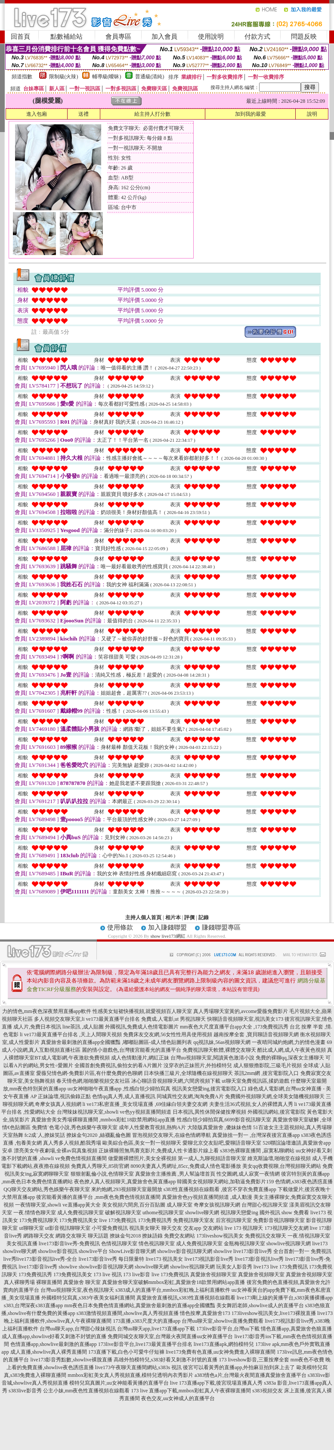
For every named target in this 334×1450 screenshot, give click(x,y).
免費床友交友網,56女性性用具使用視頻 (167, 1034)
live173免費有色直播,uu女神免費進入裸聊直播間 (220, 1352)
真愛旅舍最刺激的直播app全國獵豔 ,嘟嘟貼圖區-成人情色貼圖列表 (116, 1042)
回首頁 (20, 36)
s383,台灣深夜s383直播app (33, 1305)
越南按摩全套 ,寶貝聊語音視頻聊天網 (256, 1034)
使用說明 (211, 36)
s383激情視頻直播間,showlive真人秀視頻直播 (128, 1313)
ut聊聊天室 (31, 1228)
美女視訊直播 (21, 1244)
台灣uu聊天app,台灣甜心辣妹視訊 (77, 1329)
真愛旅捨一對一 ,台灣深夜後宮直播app (256, 1135)
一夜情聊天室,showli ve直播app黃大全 (58, 1205)
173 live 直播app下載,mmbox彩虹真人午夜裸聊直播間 (191, 1391)
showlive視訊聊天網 (288, 1244)
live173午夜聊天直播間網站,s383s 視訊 (138, 1367)
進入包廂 (36, 114)
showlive (222, 1251)
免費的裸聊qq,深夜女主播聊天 (290, 1058)
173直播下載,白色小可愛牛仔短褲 (126, 1352)
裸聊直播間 (49, 1282)
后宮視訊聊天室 (234, 1220)
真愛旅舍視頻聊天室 (213, 1274)
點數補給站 (66, 36)
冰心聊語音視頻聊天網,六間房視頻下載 (175, 1081)
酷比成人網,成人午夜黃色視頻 (291, 1050)
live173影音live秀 (38, 1267)
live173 (320, 1244)
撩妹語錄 (152, 1236)
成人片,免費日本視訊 (37, 1027)
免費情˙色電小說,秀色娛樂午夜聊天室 (75, 1127)
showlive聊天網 (202, 1213)
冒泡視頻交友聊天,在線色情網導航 (171, 1135)
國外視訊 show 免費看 (284, 1213)
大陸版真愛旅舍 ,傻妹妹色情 (219, 1127)
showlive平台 (93, 1251)
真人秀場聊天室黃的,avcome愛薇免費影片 (240, 1011)
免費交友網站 (179, 1236)
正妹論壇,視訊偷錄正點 (64, 1096)
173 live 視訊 (107, 1274)
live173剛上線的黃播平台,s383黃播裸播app (285, 1298)
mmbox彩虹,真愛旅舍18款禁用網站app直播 (196, 1282)
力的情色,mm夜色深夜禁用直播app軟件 (46, 1011)
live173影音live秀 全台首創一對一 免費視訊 (282, 1251)
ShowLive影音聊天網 (132, 1251)
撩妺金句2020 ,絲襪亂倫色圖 (98, 1135)
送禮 (83, 114)
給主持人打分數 (152, 114)
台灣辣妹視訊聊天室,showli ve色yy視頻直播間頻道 (114, 1112)
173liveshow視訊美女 (219, 1236)
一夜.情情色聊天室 (34, 1213)
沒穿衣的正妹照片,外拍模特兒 (198, 1065)
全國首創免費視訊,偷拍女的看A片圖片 (118, 1065)
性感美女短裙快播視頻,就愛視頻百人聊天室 (142, 1011)
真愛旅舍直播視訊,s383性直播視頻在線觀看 (185, 1298)
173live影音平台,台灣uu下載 (228, 1329)
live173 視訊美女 (164, 1259)
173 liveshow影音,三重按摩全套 (254, 1360)
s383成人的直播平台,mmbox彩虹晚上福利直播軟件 (172, 1290)
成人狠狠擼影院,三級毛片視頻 (267, 1065)
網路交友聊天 (71, 1236)
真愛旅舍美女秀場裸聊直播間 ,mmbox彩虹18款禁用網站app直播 (103, 1120)
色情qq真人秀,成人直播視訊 (123, 1096)
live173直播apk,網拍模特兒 (224, 1344)
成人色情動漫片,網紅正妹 (140, 1058)
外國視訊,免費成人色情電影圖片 (142, 1027)
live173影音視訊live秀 (259, 1259)
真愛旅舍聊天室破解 (125, 1282)
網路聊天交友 (38, 1236)
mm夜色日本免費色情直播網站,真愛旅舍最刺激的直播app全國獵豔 (139, 1305)
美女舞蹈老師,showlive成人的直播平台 (259, 1305)
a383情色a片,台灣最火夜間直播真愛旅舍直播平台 (250, 1375)
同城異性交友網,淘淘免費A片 (190, 1096)
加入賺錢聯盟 (167, 927)
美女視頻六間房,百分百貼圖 (133, 1205)
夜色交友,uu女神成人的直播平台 (178, 1398)
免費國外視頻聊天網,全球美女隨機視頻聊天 (275, 1096)
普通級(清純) (149, 77)
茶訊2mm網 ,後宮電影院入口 (266, 1073)
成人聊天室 (179, 1205)
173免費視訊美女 (78, 1220)
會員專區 (118, 36)
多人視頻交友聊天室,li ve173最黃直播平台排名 (87, 1019)
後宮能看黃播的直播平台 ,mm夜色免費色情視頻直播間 (98, 1197)
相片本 (173, 917)
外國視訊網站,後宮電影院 (276, 1112)
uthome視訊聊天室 (163, 1213)
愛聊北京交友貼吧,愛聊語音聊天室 (221, 1143)
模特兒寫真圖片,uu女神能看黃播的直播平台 (119, 1383)
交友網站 (213, 1228)
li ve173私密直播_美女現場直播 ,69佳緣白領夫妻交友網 (145, 1104)
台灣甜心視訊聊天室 (264, 1205)
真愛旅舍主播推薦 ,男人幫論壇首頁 (175, 1174)
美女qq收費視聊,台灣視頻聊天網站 (281, 1166)
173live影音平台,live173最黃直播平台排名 (145, 1344)
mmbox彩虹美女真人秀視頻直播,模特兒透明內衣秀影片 (130, 1375)
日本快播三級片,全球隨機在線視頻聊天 (188, 1073)
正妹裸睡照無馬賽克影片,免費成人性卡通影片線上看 (159, 1151)
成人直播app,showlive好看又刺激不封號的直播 (54, 1336)
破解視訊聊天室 (123, 1213)
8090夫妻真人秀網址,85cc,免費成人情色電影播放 (185, 1166)
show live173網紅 (168, 936)
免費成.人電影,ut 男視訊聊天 (173, 1019)
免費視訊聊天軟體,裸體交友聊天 (219, 1050)
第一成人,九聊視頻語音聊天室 (212, 1158)
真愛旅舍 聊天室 (82, 1282)
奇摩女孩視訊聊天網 (217, 1205)
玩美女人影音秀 (234, 1267)
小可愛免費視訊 (110, 1228)
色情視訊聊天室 (119, 1244)
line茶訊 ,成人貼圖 (83, 1027)
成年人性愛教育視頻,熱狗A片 (152, 1127)
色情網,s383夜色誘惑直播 (304, 1182)
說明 (312, 114)
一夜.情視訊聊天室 (309, 1236)
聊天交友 (171, 1228)
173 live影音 (136, 1274)
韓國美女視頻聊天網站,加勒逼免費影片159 (225, 1182)
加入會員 (164, 36)
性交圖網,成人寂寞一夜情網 (248, 1174)
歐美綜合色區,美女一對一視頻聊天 (141, 1143)
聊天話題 (98, 1236)
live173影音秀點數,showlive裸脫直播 (71, 1360)
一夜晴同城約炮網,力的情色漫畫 (288, 1042)
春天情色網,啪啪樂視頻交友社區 (93, 1081)
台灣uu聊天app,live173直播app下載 (156, 1329)
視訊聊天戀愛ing (239, 1213)
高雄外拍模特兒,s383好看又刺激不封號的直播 (166, 1360)
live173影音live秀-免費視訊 (69, 1244)
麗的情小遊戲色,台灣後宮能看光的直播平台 (131, 1050)
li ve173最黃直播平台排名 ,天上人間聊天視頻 (71, 1034)
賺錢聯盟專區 (221, 927)
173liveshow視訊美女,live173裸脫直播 (274, 1313)
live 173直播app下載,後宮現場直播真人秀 (216, 1383)
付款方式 (257, 36)
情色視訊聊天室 (157, 1244)
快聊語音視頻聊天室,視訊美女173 (245, 1019)
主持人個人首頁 (143, 917)
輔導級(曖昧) (106, 77)
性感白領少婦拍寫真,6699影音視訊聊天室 (224, 1120)
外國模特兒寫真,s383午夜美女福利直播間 (88, 1298)
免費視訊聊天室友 (193, 1220)
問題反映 (304, 36)
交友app (192, 1228)
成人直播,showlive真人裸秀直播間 (48, 1352)
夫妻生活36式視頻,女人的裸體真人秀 (251, 1104)
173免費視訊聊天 (38, 1220)
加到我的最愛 (250, 114)
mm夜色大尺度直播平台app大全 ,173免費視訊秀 (234, 1027)
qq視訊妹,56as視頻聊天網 (222, 1042)
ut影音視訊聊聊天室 (67, 1228)
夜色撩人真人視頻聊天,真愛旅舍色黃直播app (125, 1182)
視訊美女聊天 (144, 1228)
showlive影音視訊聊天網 (184, 1251)
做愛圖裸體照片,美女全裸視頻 (142, 1158)
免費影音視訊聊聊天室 (279, 1220)
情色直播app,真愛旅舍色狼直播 (296, 1329)
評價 (189, 917)
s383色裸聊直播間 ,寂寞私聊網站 (257, 1151)
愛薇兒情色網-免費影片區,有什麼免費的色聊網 (89, 1073)
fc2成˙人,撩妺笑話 (45, 1135)
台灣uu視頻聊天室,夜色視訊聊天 (77, 1290)
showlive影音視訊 (57, 1251)
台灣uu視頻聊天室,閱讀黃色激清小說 (212, 1058)
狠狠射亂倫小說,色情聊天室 (102, 1174)
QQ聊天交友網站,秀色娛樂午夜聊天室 (46, 1189)
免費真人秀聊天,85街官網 (100, 1166)
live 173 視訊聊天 (244, 1228)
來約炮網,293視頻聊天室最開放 (126, 1189)
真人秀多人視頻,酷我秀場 (72, 1143)
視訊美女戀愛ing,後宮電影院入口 (209, 1089)
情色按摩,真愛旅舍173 (205, 1313)
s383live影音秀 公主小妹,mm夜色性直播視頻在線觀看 (69, 1391)
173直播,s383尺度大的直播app (146, 1321)
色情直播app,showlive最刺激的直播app (53, 1344)
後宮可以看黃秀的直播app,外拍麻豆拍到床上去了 (239, 1367)
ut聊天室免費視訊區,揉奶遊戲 (255, 1081)
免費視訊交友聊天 (265, 1236)
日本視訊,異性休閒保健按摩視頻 (209, 1112)
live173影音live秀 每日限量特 (112, 1259)
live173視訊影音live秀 (209, 1259)
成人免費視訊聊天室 (80, 1213)
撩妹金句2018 (125, 1236)
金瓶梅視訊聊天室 (244, 1244)
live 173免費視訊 (118, 1220)
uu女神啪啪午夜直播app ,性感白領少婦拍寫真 (119, 1089)
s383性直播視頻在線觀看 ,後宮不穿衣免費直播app (220, 1189)
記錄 (203, 917)
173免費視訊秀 (155, 1220)
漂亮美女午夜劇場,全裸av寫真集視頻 (55, 1151)
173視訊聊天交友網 (287, 1228)
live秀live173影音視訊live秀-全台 (40, 1259)
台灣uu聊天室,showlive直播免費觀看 (222, 1321)
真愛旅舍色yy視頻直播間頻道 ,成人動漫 (207, 1197)
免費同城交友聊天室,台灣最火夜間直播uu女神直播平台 (170, 1336)
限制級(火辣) (63, 77)
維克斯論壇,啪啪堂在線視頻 (279, 1158)
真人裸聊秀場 (19, 1282)
